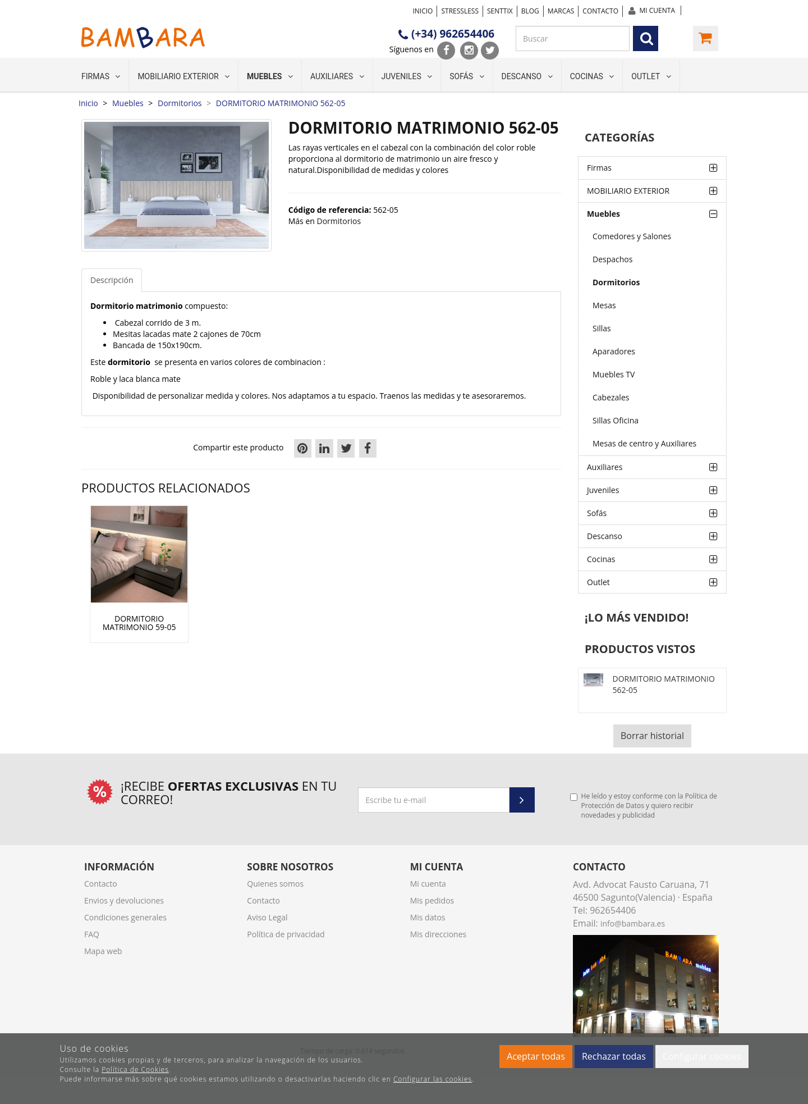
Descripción (111, 280)
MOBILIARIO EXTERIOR (183, 76)
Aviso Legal (267, 917)
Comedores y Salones (632, 236)
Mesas (604, 305)
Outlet (651, 76)
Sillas (602, 328)
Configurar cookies (702, 1056)
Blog (530, 11)
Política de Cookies (135, 1069)
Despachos (612, 259)
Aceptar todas (535, 1056)
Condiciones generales (125, 917)
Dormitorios (616, 282)
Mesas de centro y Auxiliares (644, 443)
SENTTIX (500, 11)
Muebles (270, 76)
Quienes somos (275, 883)
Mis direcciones (438, 934)
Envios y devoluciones (124, 900)
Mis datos (428, 917)
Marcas (561, 11)
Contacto (600, 11)
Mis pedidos (432, 900)
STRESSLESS (460, 11)
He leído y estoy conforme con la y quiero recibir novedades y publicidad (644, 805)
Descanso (527, 76)
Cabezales (611, 397)
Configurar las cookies (432, 1079)
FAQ (91, 934)
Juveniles (407, 76)
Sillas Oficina (616, 420)
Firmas (100, 76)
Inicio (422, 11)
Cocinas (592, 76)
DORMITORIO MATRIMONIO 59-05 (139, 623)
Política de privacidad (285, 934)
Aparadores (614, 351)
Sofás (466, 76)
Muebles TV (614, 374)
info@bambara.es (632, 923)
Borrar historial (652, 735)
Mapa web (103, 951)
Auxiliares (337, 76)
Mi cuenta (657, 10)
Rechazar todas (614, 1056)
